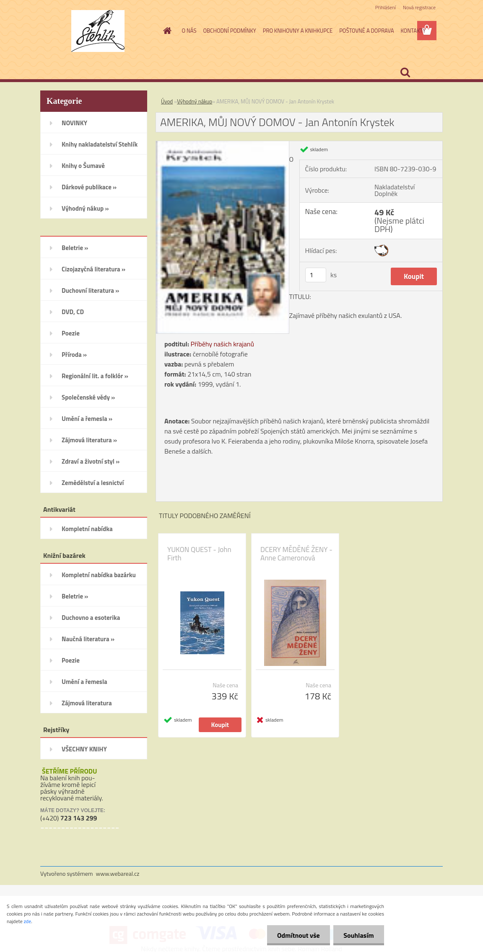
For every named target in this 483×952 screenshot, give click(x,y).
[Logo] (98, 31)
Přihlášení (385, 7)
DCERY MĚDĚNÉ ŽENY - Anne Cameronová (296, 553)
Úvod (167, 101)
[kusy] (315, 275)
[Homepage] (166, 30)
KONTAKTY (413, 30)
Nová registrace (419, 7)
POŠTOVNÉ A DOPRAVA (366, 30)
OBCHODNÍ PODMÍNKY (229, 30)
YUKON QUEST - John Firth (199, 553)
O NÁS (189, 30)
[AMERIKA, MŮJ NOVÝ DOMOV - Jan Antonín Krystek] (222, 144)
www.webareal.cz (118, 873)
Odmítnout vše (297, 935)
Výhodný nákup (194, 101)
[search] (405, 72)
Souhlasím (358, 935)
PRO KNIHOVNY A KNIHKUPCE (297, 30)
